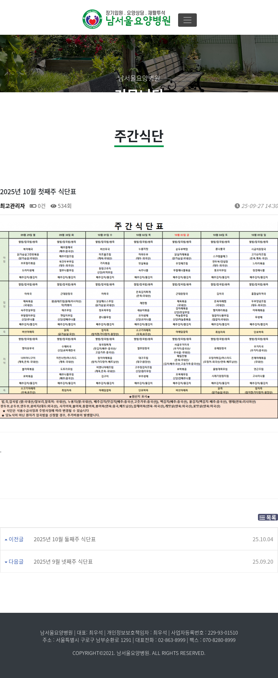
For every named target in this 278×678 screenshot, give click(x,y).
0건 (38, 206)
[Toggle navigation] (187, 20)
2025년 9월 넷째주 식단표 (63, 561)
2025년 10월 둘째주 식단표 (65, 539)
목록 (268, 517)
